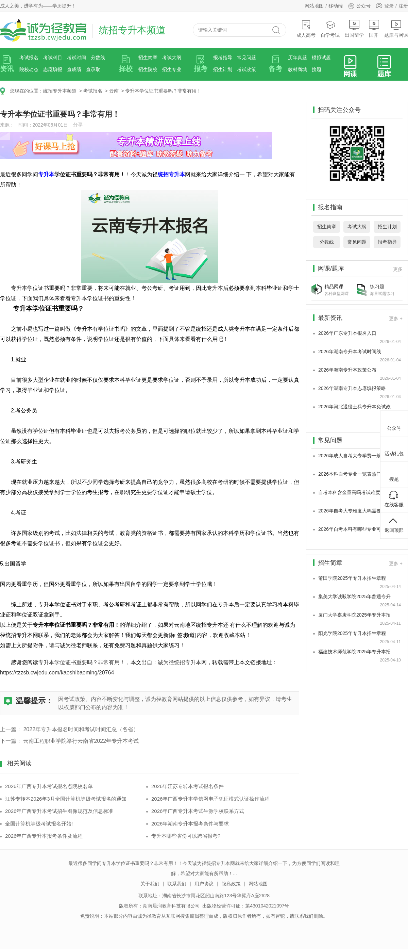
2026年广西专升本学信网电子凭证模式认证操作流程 (210, 799)
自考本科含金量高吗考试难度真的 (354, 492)
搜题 (316, 69)
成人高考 (306, 29)
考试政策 (246, 69)
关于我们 (149, 883)
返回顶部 (394, 524)
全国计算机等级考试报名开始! (39, 824)
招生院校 (147, 69)
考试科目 (52, 57)
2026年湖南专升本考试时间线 (349, 351)
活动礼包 (394, 448)
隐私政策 (231, 883)
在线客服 (394, 499)
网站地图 (314, 6)
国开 (374, 29)
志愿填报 (52, 69)
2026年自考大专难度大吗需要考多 (354, 510)
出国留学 (354, 29)
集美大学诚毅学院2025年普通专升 (354, 596)
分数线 (98, 57)
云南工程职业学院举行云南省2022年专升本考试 (81, 741)
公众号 (359, 6)
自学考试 (330, 29)
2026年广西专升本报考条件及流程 (44, 836)
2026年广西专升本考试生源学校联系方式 (197, 811)
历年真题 (297, 57)
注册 (403, 6)
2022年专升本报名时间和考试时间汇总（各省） (81, 729)
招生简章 (147, 57)
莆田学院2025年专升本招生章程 (352, 578)
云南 (114, 91)
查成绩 (74, 69)
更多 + (396, 318)
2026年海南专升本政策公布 (347, 370)
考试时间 (76, 57)
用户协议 (204, 883)
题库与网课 (396, 29)
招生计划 (222, 69)
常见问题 (246, 57)
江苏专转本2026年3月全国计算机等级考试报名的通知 (65, 799)
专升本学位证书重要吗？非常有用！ (163, 91)
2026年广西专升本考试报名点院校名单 (49, 786)
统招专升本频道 (59, 91)
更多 (398, 269)
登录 (389, 6)
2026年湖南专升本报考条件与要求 (190, 824)
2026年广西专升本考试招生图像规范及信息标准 (59, 811)
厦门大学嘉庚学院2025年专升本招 (354, 615)
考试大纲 (171, 57)
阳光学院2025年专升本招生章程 (352, 633)
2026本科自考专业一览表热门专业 (354, 474)
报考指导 (222, 57)
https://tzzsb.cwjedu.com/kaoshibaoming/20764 (57, 672)
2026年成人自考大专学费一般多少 (354, 455)
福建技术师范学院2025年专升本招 (354, 651)
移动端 (335, 6)
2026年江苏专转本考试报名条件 (187, 786)
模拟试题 (321, 57)
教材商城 (297, 69)
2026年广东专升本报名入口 (347, 333)
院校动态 (28, 69)
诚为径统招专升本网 (182, 662)
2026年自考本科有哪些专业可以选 (354, 529)
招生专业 (171, 69)
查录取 (93, 69)
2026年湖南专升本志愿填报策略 (352, 388)
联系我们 (176, 883)
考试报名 (28, 57)
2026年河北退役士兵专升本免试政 (354, 406)
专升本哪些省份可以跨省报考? (185, 836)
